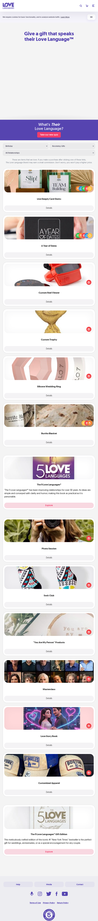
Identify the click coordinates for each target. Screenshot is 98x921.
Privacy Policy (49, 903)
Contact (79, 884)
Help (18, 884)
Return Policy (63, 903)
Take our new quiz (49, 134)
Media (49, 884)
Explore (49, 505)
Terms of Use (35, 903)
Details (49, 208)
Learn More (65, 17)
